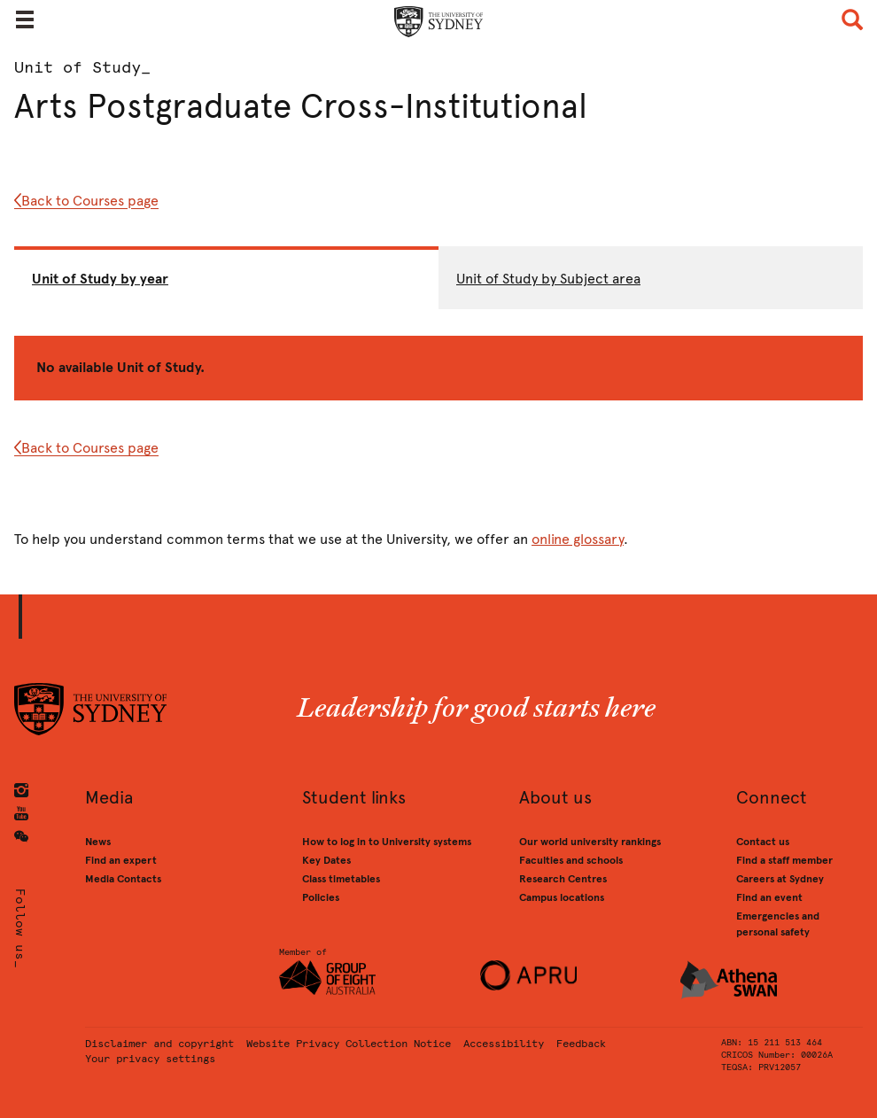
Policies (320, 897)
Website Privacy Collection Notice (348, 1043)
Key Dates (326, 860)
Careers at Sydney (780, 879)
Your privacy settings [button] (150, 1058)
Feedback (581, 1043)
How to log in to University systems (386, 841)
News (98, 841)
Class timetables (341, 879)
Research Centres (563, 879)
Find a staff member (784, 860)
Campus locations (561, 897)
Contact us (762, 841)
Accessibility (503, 1043)
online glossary (578, 539)
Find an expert (121, 860)
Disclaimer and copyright (159, 1043)
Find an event (769, 897)
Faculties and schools (571, 860)
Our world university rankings (590, 841)
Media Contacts (123, 879)
